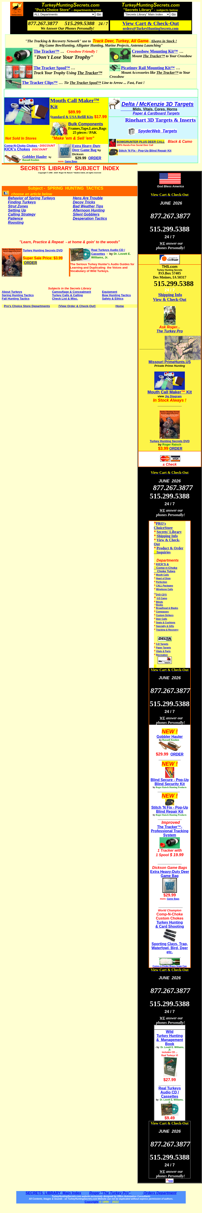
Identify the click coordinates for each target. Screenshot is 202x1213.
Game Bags (71, 161)
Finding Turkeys (22, 202)
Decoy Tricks (84, 202)
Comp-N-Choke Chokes (21, 145)
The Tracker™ (46, 51)
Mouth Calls (162, 575)
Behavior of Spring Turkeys (31, 198)
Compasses (162, 611)
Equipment (109, 291)
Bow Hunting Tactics (116, 295)
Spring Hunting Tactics (18, 295)
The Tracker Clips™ (40, 82)
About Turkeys (12, 291)
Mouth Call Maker (164, 392)
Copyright (91, 1201)
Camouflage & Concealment (71, 291)
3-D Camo (162, 598)
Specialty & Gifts (165, 626)
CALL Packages (164, 585)
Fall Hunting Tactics (16, 298)
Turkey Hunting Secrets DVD (170, 441)
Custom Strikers (165, 615)
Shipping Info (170, 295)
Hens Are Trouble (88, 198)
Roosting (15, 222)
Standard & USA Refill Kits (71, 117)
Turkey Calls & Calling (67, 295)
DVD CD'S (161, 594)
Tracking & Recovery (167, 630)
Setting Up (17, 210)
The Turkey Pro (170, 331)
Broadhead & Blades (167, 608)
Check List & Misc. (65, 298)
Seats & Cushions (165, 622)
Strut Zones (18, 206)
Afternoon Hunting (89, 210)
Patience (15, 218)
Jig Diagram (173, 396)
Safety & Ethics (112, 298)
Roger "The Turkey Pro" (110, 1193)
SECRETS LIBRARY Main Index (53, 1193)
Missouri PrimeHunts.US (169, 362)
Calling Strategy (21, 214)
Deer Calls (161, 619)
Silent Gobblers (86, 214)
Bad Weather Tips (88, 206)
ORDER (30, 263)
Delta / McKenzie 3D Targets (158, 104)
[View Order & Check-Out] (77, 306)
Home (119, 306)
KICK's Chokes (17, 149)
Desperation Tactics (90, 218)
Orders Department (159, 1193)
